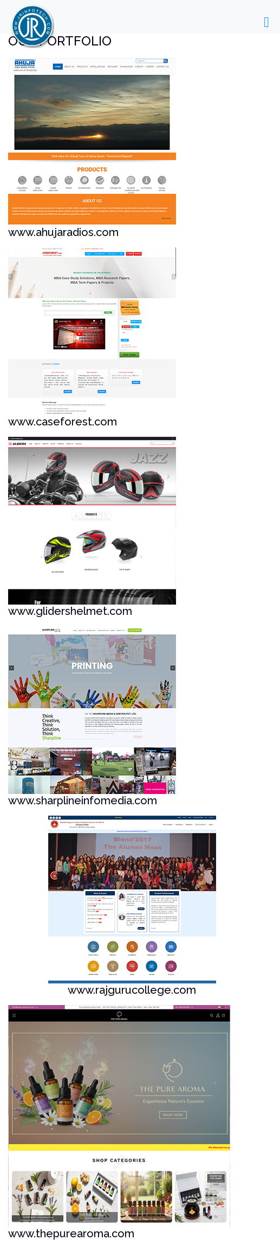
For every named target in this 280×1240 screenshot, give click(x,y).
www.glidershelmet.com (70, 611)
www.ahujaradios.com (63, 232)
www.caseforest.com (62, 421)
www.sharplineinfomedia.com (82, 800)
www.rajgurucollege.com (132, 989)
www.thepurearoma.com (71, 1233)
